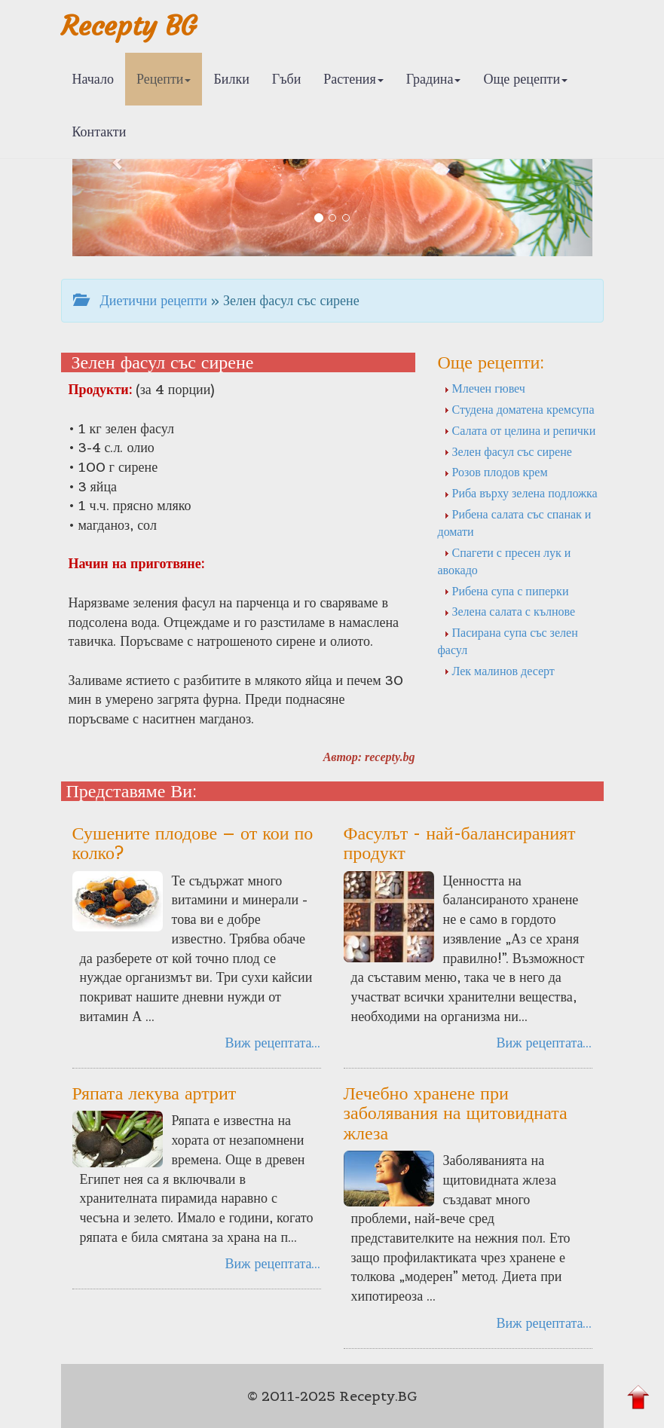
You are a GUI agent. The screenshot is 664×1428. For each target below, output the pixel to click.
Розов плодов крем (496, 471)
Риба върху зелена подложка (521, 492)
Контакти (99, 131)
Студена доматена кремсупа (519, 409)
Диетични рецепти (140, 300)
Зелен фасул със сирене (508, 451)
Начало (93, 78)
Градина (433, 78)
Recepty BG (129, 26)
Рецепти (163, 78)
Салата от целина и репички (520, 430)
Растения (353, 78)
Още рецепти (525, 78)
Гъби (286, 78)
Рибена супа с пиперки (506, 590)
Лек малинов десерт (499, 670)
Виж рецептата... (272, 1042)
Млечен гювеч (484, 388)
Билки (231, 78)
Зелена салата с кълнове (510, 611)
